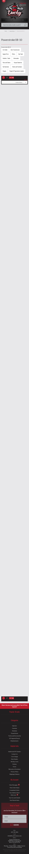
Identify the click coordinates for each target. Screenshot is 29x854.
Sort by (25, 80)
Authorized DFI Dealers (14, 751)
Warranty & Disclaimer (15, 769)
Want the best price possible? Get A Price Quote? (14, 706)
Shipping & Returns (14, 774)
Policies (14, 764)
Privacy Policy (14, 771)
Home (6, 31)
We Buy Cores (14, 761)
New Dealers (14, 759)
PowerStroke (12, 31)
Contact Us (15, 754)
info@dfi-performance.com (14, 835)
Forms (14, 766)
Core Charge (14, 756)
